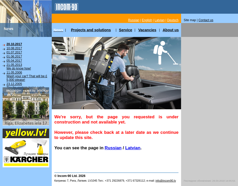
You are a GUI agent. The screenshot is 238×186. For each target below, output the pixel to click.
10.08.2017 (14, 48)
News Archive (15, 95)
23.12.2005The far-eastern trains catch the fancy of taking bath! (25, 87)
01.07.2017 (14, 52)
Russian (113, 147)
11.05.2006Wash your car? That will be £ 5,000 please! (26, 76)
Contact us (205, 20)
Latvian (132, 147)
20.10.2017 (14, 44)
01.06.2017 (14, 56)
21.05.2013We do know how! (18, 66)
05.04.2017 (14, 61)
